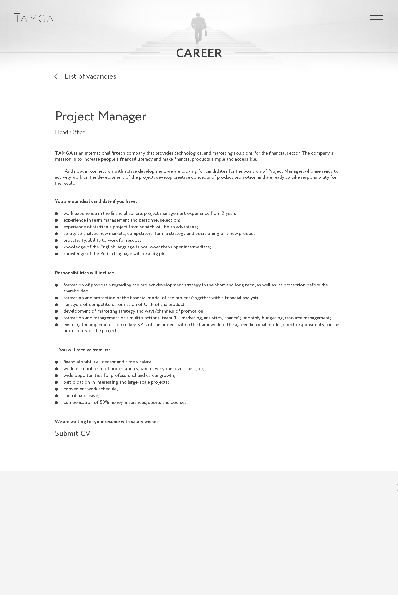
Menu (376, 17)
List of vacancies (90, 77)
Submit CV (73, 435)
